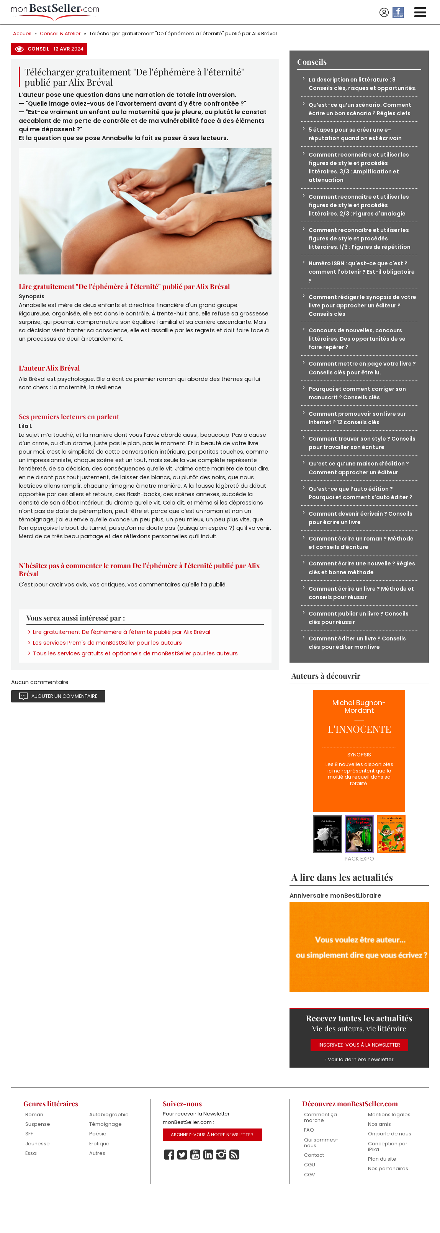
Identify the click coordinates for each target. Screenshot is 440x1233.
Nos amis (379, 1160)
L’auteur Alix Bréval (51, 371)
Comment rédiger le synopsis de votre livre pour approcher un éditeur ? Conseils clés (356, 321)
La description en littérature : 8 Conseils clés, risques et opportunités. (354, 88)
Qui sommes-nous (321, 1179)
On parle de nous (389, 1170)
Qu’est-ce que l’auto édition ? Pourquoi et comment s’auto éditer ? (361, 518)
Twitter (182, 1192)
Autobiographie (109, 1151)
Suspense (37, 1160)
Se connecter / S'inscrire (384, 12)
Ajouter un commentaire (64, 709)
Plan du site (382, 1196)
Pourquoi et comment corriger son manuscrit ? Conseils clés (359, 411)
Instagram (221, 1192)
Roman (34, 1151)
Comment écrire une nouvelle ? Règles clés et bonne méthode (355, 600)
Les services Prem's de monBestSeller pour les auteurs (107, 655)
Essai (31, 1190)
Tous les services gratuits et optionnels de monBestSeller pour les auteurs (135, 666)
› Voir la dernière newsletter (359, 1095)
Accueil (22, 33)
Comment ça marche (320, 1154)
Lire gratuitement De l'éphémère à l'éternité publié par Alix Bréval (122, 644)
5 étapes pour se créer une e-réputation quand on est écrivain (357, 144)
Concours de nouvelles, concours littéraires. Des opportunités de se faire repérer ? (359, 356)
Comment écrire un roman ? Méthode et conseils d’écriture (354, 574)
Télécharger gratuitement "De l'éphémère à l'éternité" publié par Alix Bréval (183, 33)
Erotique (99, 1180)
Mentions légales (389, 1151)
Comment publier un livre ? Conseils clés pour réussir (362, 651)
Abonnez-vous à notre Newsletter (212, 1172)
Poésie (97, 1170)
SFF (29, 1170)
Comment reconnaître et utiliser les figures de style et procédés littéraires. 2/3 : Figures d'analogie (362, 217)
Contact (314, 1192)
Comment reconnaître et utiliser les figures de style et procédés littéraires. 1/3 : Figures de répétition (362, 252)
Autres (97, 1190)
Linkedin (208, 1192)
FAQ (309, 1166)
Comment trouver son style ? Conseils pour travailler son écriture (361, 463)
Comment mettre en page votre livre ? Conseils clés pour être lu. (357, 386)
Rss (234, 1192)
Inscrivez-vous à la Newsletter (359, 1080)
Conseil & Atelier (60, 33)
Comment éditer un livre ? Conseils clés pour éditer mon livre (360, 677)
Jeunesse (37, 1180)
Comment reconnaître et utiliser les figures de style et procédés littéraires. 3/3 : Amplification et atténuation (362, 179)
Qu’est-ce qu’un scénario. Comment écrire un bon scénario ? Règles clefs (363, 119)
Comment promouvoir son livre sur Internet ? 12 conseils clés (360, 437)
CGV (309, 1211)
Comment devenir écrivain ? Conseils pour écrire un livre (351, 549)
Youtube (195, 1192)
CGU (309, 1201)
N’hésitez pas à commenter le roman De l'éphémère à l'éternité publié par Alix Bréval (141, 580)
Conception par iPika (387, 1183)
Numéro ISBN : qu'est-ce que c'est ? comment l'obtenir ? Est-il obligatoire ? (360, 287)
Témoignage (105, 1160)
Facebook (169, 1192)
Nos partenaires (388, 1205)
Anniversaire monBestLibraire (336, 931)
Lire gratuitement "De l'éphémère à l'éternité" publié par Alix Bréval (126, 287)
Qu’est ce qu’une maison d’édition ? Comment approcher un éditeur (361, 488)
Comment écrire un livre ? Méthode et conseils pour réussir (361, 625)
